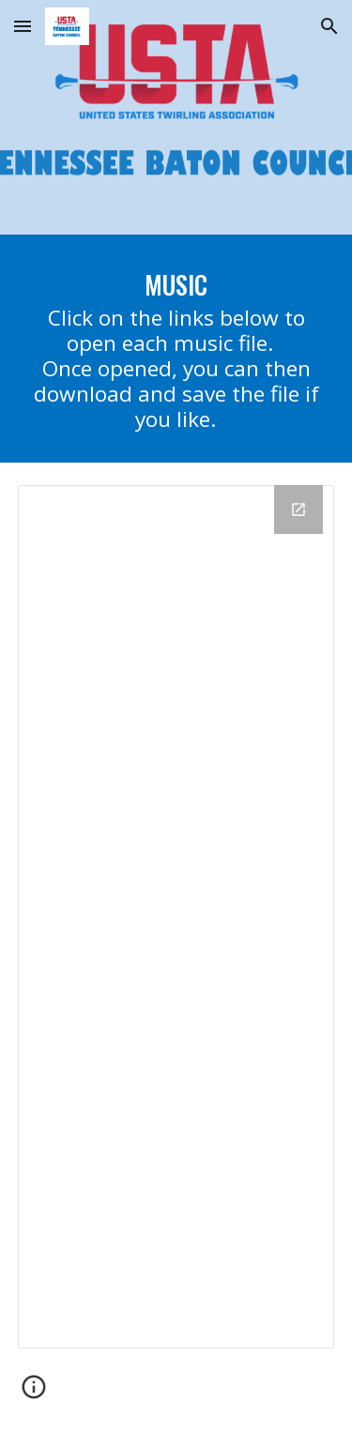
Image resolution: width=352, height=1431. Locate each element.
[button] (22, 26)
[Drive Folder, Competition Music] (176, 916)
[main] (176, 348)
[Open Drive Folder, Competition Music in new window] (298, 509)
